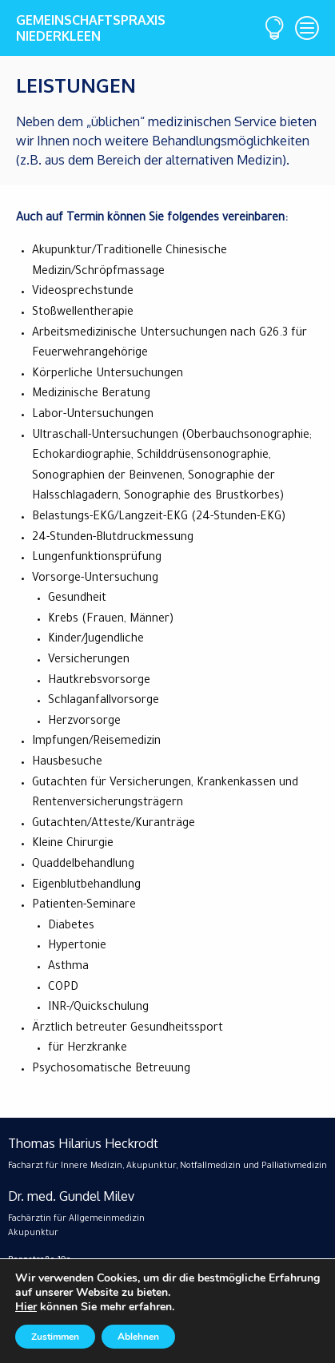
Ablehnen (138, 1336)
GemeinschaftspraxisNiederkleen (88, 28)
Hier (26, 1306)
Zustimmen (55, 1336)
